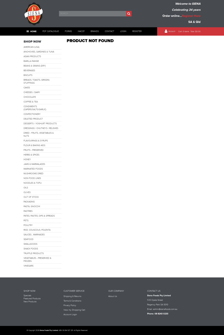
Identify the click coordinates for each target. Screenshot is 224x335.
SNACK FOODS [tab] (31, 249)
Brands (95, 31)
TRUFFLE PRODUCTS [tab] (34, 253)
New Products (30, 302)
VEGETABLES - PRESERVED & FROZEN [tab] (37, 259)
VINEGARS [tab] (28, 266)
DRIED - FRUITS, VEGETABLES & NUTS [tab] (39, 134)
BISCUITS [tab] (28, 75)
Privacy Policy (70, 305)
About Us (112, 296)
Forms (68, 31)
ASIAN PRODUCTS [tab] (32, 56)
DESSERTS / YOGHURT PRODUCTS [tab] (40, 124)
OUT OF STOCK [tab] (31, 197)
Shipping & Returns (72, 296)
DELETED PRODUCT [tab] (33, 119)
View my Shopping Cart (74, 310)
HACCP (81, 31)
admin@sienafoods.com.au (165, 309)
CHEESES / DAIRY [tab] (32, 92)
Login (123, 31)
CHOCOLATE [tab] (30, 97)
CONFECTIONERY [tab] (32, 114)
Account (171, 31)
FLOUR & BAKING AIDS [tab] (34, 145)
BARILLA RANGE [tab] (31, 61)
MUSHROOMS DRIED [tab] (33, 174)
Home (33, 31)
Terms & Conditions (72, 301)
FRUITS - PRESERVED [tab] (34, 150)
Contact (109, 31)
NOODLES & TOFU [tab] (33, 183)
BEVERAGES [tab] (29, 71)
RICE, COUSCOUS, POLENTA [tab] (37, 230)
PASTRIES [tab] (28, 211)
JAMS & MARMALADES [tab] (34, 164)
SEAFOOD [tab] (28, 239)
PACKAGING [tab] (29, 202)
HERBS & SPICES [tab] (31, 155)
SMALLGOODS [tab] (30, 244)
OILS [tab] (26, 188)
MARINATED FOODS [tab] (33, 169)
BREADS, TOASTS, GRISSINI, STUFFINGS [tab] (37, 81)
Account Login (70, 314)
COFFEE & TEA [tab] (31, 102)
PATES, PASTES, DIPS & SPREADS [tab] (39, 216)
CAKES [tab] (27, 88)
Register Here (191, 16)
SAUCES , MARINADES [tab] (34, 235)
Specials (27, 296)
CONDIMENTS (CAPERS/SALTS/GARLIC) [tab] (35, 108)
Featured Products (32, 299)
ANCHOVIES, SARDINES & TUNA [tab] (39, 52)
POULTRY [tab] (28, 225)
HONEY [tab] (27, 159)
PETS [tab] (26, 221)
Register (137, 31)
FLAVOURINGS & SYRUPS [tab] (36, 141)
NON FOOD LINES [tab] (32, 178)
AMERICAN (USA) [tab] (31, 47)
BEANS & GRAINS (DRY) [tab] (35, 66)
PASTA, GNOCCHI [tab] (32, 206)
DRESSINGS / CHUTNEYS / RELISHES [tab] (41, 128)
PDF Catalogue (51, 31)
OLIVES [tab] (27, 192)
